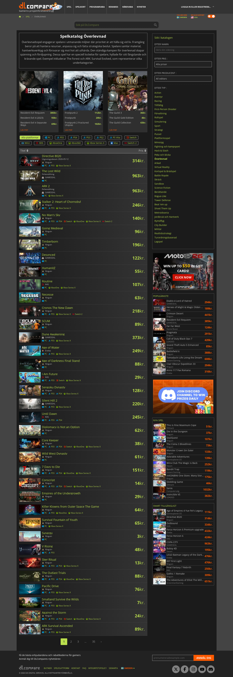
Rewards (113, 6)
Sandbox (159, 183)
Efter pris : (183, 62)
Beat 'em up (160, 204)
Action (157, 92)
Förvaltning (160, 113)
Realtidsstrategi (162, 233)
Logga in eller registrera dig (197, 6)
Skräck (157, 179)
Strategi (158, 129)
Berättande (160, 191)
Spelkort (80, 6)
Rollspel (158, 117)
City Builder (160, 224)
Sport (157, 125)
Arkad (157, 162)
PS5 (60, 137)
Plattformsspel (162, 138)
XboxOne (55, 142)
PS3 (86, 137)
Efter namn (183, 48)
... (85, 641)
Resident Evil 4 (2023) (31, 118)
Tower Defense (162, 200)
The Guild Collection (120, 123)
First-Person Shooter (165, 109)
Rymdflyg (159, 220)
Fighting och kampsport (167, 146)
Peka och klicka (162, 154)
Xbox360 (74, 142)
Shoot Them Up (162, 208)
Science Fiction (162, 187)
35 (93, 641)
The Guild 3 (115, 113)
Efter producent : (183, 77)
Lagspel (158, 241)
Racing (158, 100)
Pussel (157, 133)
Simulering (160, 121)
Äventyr (158, 96)
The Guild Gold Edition (121, 118)
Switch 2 (130, 142)
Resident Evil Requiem (32, 113)
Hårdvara (127, 6)
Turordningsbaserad (165, 237)
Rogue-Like (160, 195)
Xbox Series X (95, 142)
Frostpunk (70, 118)
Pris (142, 150)
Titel (24, 150)
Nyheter (141, 6)
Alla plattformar (30, 137)
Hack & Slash (161, 150)
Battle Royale (161, 175)
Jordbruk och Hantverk (166, 216)
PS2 (100, 137)
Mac (114, 142)
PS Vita (115, 137)
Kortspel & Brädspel (165, 171)
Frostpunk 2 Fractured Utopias (77, 124)
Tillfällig (158, 105)
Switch (131, 137)
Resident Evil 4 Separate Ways (33, 124)
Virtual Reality (161, 167)
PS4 (73, 137)
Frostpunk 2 (71, 113)
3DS (39, 142)
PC (48, 137)
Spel (69, 6)
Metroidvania (161, 212)
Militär (158, 229)
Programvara (97, 6)
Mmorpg (159, 142)
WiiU (25, 142)
